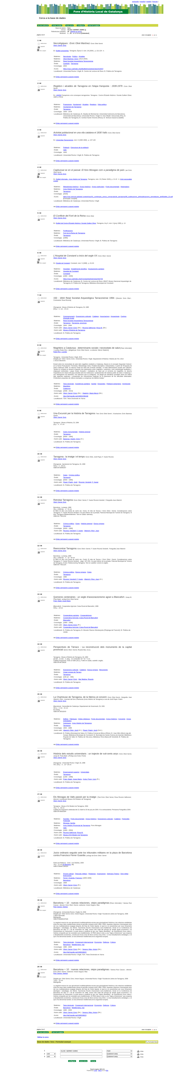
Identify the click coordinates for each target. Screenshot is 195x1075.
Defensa (106, 942)
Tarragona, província (79, 323)
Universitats (85, 772)
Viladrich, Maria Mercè (90, 393)
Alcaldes (82, 56)
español (142, 1)
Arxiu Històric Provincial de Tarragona (76, 825)
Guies (65, 475)
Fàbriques (73, 719)
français (155, 1)
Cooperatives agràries (71, 615)
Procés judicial (68, 874)
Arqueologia (115, 316)
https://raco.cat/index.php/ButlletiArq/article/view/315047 (83, 69)
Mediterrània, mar (78, 945)
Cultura (113, 942)
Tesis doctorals (68, 384)
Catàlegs (95, 316)
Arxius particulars (98, 187)
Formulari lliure (153, 1042)
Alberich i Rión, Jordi (70, 730)
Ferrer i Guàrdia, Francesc (72, 878)
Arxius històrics (85, 187)
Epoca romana (99, 524)
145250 (58, 95)
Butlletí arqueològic (62, 51)
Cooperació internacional (84, 942)
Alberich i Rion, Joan (91, 531)
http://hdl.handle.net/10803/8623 (74, 952)
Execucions (67, 876)
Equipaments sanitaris (96, 269)
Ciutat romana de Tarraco (72, 672)
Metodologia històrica (70, 187)
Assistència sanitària (82, 384)
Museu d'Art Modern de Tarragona (75, 835)
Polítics (74, 56)
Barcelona (67, 880)
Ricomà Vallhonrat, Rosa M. (92, 328)
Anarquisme (101, 874)
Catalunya (67, 388)
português (135, 1)
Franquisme (67, 104)
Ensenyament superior (71, 772)
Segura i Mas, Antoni (89, 949)
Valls (65, 150)
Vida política (102, 104)
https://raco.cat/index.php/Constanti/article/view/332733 (83, 279)
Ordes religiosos (84, 719)
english (148, 1)
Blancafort (67, 620)
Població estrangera (114, 384)
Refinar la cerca (76, 31)
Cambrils (66, 63)
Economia (98, 942)
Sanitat (93, 384)
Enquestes (101, 384)
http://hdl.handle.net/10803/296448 (75, 396)
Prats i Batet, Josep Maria (62, 601)
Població (66, 147)
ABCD (100, 1070)
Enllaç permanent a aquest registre (67, 77)
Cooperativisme (86, 615)
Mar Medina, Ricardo (86, 679)
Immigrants (126, 384)
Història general (84, 432)
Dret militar (124, 874)
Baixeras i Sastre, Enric (71, 439)
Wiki (107, 1070)
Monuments (103, 670)
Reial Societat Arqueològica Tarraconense (78, 61)
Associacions (104, 316)
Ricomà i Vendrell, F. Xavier (88, 482)
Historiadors (125, 187)
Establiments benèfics (79, 269)
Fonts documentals (112, 187)
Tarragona (74, 63)
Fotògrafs (66, 821)
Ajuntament (77, 104)
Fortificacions (68, 231)
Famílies (66, 819)
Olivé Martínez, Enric (70, 59)
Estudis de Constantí (63, 263)
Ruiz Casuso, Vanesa (60, 907)
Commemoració (69, 316)
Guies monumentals (70, 432)
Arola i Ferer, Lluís (89, 779)
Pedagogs (92, 874)
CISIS (95, 1070)
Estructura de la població (80, 147)
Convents (121, 719)
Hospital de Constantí (71, 271)
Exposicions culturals (83, 316)
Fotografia (125, 819)
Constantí (66, 274)
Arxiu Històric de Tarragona (73, 189)
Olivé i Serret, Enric (59, 45)
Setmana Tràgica (113, 874)
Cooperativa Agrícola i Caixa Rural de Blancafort (80, 618)
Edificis (65, 719)
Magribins (66, 386)
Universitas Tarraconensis (64, 140)
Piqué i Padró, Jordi (70, 482)
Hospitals (66, 269)
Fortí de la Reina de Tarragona (74, 233)
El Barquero (67, 864)
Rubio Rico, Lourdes (60, 352)
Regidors (93, 104)
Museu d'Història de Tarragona (74, 330)
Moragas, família (69, 823)
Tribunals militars (81, 874)
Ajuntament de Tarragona (72, 107)
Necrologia (67, 56)
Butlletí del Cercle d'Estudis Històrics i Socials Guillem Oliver (76, 223)
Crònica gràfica (74, 475)
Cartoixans (67, 723)
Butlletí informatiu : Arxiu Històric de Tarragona (71, 179)
